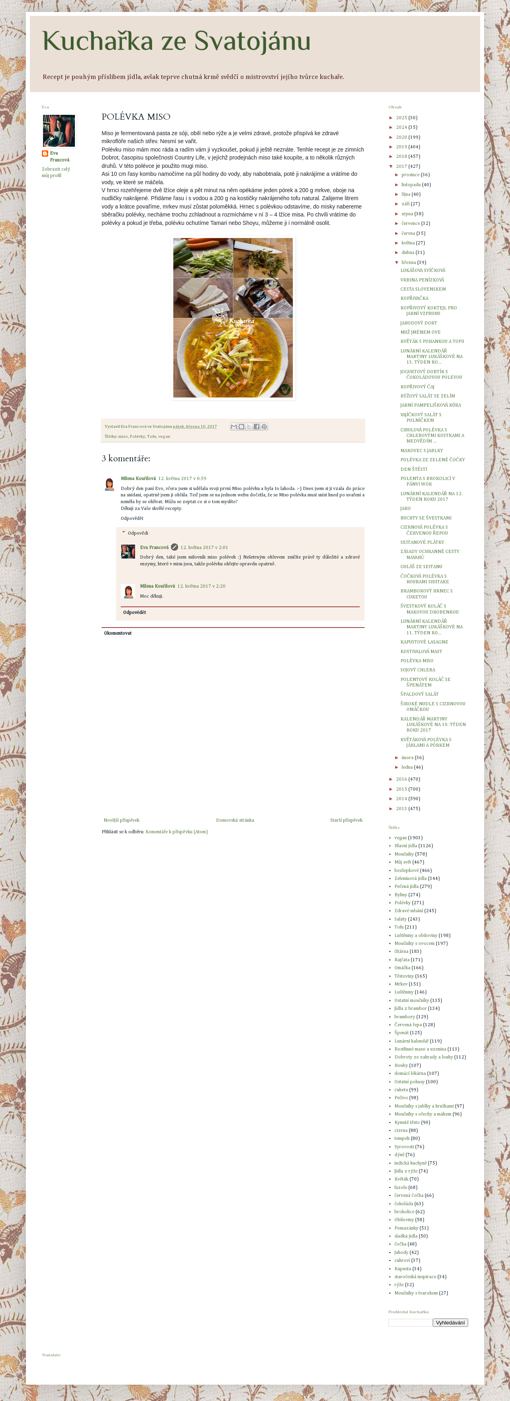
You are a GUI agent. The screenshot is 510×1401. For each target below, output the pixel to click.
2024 (402, 127)
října (407, 194)
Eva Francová (154, 547)
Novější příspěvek (121, 820)
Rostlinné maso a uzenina (420, 1049)
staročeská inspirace (415, 1277)
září (406, 204)
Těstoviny (404, 976)
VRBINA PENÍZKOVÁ (422, 280)
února (408, 758)
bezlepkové (406, 870)
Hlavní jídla (405, 846)
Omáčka (402, 968)
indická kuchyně (410, 1163)
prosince (411, 175)
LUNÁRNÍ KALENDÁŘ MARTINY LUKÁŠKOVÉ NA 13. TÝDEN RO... (431, 357)
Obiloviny (404, 1220)
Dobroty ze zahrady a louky (423, 1057)
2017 (402, 166)
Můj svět (402, 862)
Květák (401, 1179)
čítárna (401, 951)
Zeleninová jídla (410, 878)
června (409, 233)
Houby (401, 1065)
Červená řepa (408, 1025)
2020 (402, 137)
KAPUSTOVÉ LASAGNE (424, 642)
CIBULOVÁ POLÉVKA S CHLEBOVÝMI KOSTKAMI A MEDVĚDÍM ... (432, 436)
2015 (402, 789)
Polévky (137, 437)
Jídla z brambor (410, 1008)
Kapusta (402, 1269)
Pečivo (401, 1098)
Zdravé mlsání (408, 911)
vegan (164, 437)
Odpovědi (138, 533)
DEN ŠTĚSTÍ (413, 469)
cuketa (401, 1090)
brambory (404, 1017)
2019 (402, 147)
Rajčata (402, 960)
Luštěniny (404, 992)
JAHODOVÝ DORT (418, 323)
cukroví (402, 1260)
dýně (399, 1155)
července (411, 223)
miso (123, 437)
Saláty (400, 919)
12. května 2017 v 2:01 (204, 547)
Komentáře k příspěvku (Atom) (176, 832)
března (409, 262)
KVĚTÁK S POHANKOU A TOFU (432, 341)
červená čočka (409, 1195)
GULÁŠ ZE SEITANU (421, 567)
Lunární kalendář (411, 1041)
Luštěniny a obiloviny (415, 935)
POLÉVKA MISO (417, 661)
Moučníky (404, 854)
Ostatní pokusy (409, 1082)
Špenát (401, 1033)
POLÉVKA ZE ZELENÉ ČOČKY (432, 460)
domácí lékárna (410, 1073)
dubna (409, 252)
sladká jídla (406, 1236)
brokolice (404, 1212)
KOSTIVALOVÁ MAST (421, 651)
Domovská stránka (235, 820)
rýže (399, 1285)
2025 (402, 118)
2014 (402, 799)
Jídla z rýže (406, 1171)
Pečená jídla (406, 886)
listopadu (412, 185)
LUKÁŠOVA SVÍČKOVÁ (422, 270)
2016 (402, 779)
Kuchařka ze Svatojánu (177, 40)
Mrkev (401, 984)
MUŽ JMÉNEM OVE (420, 332)
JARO (405, 508)
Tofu (151, 437)
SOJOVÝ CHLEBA (417, 670)
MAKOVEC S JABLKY (421, 451)
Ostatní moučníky (411, 1000)
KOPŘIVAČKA (414, 298)
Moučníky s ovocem (414, 943)
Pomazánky (406, 1228)
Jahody (401, 1252)
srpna (408, 214)
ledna (408, 767)
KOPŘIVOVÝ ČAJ (417, 387)
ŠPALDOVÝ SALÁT (419, 694)
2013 (402, 809)
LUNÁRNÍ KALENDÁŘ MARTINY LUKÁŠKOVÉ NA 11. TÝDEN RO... (431, 627)
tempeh (402, 1138)
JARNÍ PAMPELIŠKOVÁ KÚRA (430, 405)
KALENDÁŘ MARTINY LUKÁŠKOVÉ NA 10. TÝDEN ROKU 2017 (433, 725)
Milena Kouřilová (138, 478)
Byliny (400, 895)
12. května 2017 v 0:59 (182, 478)
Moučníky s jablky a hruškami (424, 1106)
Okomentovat (117, 633)
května (409, 243)
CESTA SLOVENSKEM (423, 289)
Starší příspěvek (346, 820)
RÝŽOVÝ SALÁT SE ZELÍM (427, 396)
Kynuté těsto (407, 1122)
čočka (400, 1244)
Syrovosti (404, 1147)
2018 (402, 156)
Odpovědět (132, 518)
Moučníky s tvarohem (416, 1293)
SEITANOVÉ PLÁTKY (422, 542)
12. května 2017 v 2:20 (201, 586)
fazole (400, 1187)
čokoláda (403, 1204)
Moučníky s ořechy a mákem (422, 1114)
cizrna (401, 1130)
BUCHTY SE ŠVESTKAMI (425, 518)
